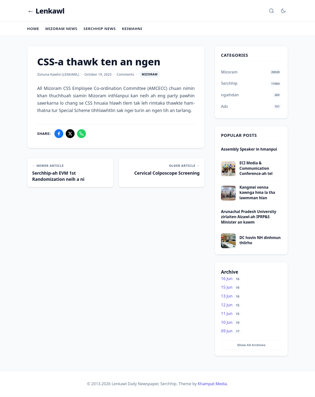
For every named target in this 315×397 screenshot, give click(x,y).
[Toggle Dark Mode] (283, 10)
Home (33, 28)
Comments (125, 74)
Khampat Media (212, 383)
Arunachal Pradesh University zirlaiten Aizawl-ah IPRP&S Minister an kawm (248, 217)
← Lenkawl (45, 11)
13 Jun (231, 296)
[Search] (271, 10)
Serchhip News (100, 28)
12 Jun (231, 305)
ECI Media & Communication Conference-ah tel (255, 168)
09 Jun (231, 331)
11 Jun (231, 313)
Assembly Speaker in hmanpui (249, 149)
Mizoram (150, 74)
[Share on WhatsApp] (81, 133)
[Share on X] (70, 133)
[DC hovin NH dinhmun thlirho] (228, 246)
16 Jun (231, 278)
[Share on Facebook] (58, 133)
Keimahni (132, 28)
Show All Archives (251, 345)
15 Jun (231, 287)
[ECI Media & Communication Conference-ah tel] (228, 175)
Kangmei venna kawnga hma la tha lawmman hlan (257, 192)
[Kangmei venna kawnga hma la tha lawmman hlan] (228, 199)
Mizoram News (61, 28)
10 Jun (231, 322)
